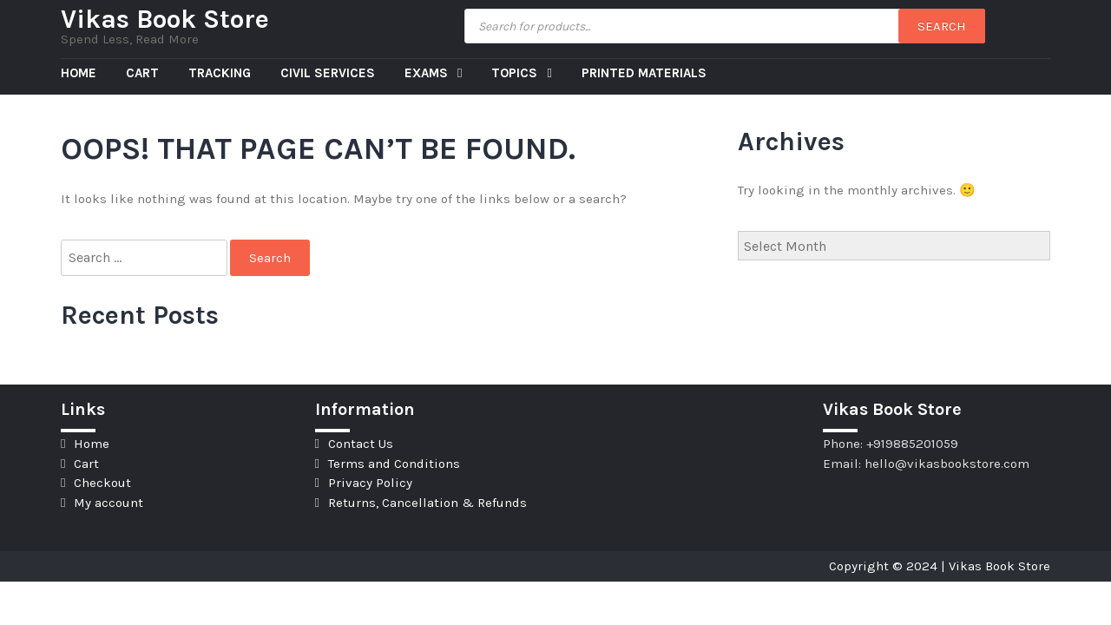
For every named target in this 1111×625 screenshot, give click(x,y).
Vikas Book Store (165, 19)
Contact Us (360, 443)
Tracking (219, 73)
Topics (516, 73)
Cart (142, 73)
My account (108, 502)
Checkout (102, 482)
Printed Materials (644, 73)
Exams (427, 73)
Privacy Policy (370, 482)
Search (941, 26)
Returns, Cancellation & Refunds (427, 502)
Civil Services (327, 73)
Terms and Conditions (394, 463)
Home (78, 73)
